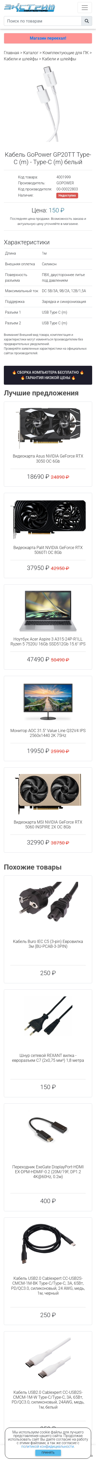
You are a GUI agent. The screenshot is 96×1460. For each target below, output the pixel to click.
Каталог (30, 52)
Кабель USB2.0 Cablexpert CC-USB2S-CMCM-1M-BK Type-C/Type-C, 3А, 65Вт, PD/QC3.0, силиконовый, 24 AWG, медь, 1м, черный (48, 1286)
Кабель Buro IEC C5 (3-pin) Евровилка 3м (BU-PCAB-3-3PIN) (48, 944)
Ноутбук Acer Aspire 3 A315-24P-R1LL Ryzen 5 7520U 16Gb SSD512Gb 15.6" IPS (48, 641)
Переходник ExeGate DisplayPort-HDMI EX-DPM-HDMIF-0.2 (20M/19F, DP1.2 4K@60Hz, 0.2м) (48, 1172)
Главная (11, 52)
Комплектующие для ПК (65, 52)
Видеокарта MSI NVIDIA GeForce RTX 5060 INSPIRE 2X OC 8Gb (48, 824)
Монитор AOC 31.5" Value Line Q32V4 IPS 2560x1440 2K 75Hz (48, 733)
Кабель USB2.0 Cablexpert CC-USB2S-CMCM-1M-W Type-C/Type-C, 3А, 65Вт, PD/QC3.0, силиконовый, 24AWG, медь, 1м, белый (48, 1400)
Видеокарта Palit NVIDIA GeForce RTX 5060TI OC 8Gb (48, 550)
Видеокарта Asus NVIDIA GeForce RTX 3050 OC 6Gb (48, 458)
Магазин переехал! (48, 38)
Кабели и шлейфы (21, 58)
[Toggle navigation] (85, 7)
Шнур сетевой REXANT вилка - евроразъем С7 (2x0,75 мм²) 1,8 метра (48, 1058)
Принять (48, 1452)
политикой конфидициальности (47, 1446)
